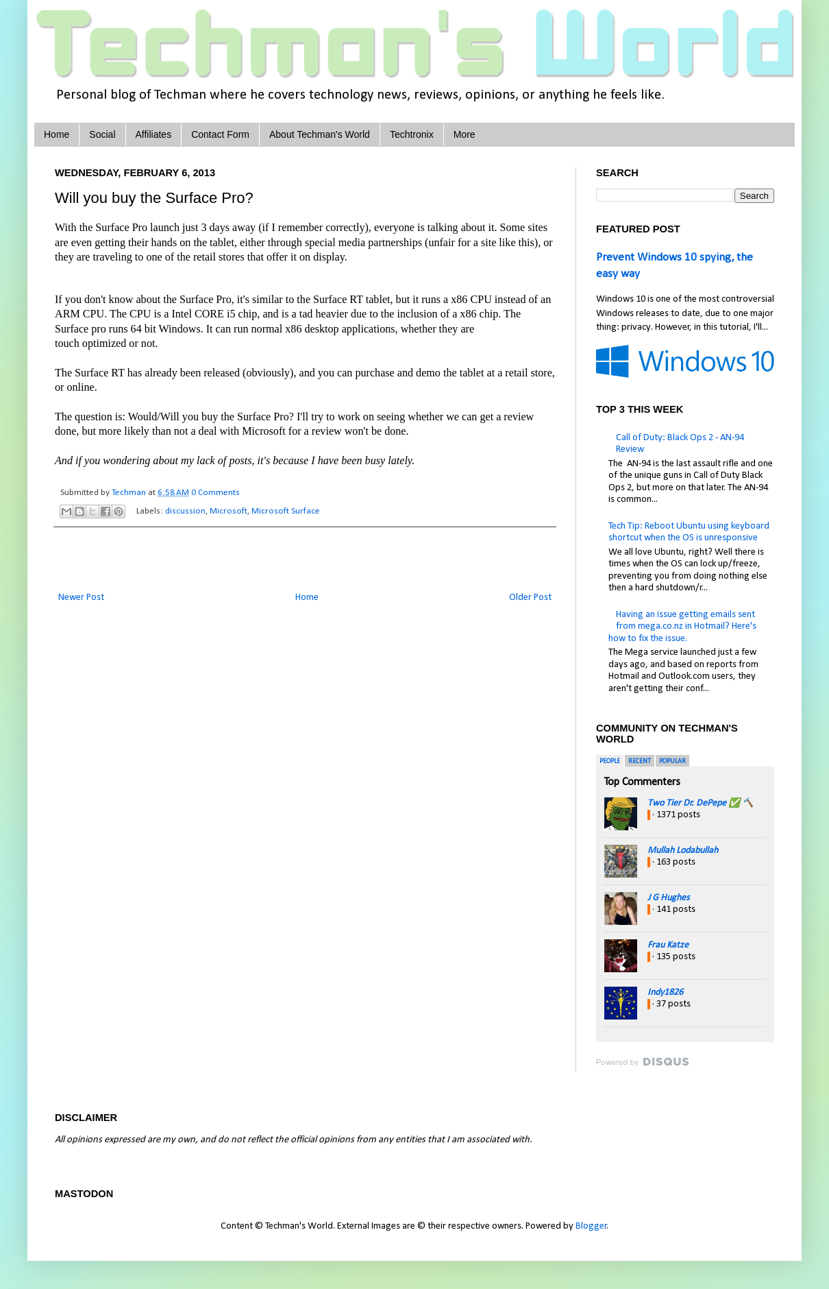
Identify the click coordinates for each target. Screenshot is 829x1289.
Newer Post (81, 597)
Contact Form (220, 134)
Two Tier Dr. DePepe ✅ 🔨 (700, 803)
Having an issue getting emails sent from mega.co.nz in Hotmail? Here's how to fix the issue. (682, 627)
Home (56, 134)
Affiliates (154, 134)
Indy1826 (665, 992)
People (609, 761)
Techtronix (412, 134)
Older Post (530, 597)
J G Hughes (668, 898)
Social (102, 134)
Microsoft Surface (285, 511)
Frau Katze (668, 945)
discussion (185, 511)
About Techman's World (319, 134)
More (464, 134)
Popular (672, 761)
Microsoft (228, 511)
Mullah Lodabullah (682, 850)
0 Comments (215, 492)
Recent (639, 761)
